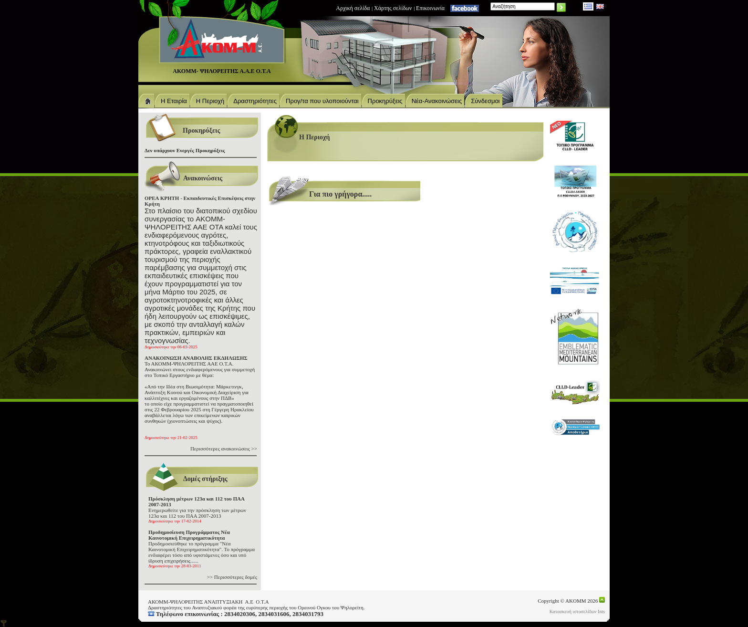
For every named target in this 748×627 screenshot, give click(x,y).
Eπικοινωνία (430, 8)
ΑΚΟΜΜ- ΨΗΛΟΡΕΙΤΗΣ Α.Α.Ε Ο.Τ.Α (221, 71)
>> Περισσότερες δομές (232, 577)
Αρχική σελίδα (353, 8)
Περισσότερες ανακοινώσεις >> (223, 448)
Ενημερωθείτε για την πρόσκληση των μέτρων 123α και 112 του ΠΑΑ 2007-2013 (197, 509)
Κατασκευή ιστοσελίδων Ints (577, 611)
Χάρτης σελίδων (393, 8)
